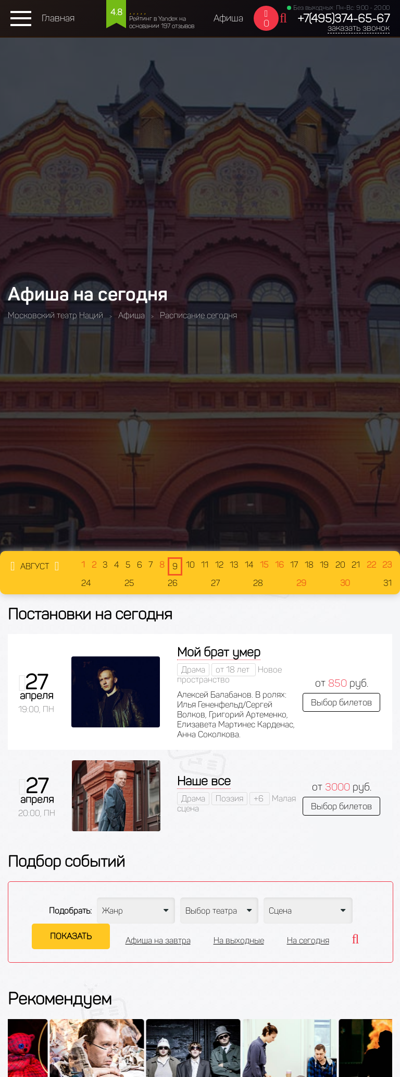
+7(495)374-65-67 (343, 18)
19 (324, 565)
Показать (71, 936)
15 (264, 565)
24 (86, 583)
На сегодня (308, 941)
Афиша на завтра (158, 941)
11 (204, 565)
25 (129, 583)
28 (258, 583)
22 (371, 565)
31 (387, 583)
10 (190, 565)
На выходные (239, 941)
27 (215, 583)
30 (345, 583)
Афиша (228, 18)
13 (234, 565)
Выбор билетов (341, 702)
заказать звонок (359, 28)
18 (309, 565)
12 (219, 565)
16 (279, 565)
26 (173, 583)
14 (249, 565)
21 (356, 565)
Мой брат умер (218, 652)
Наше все (204, 780)
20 (340, 565)
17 (294, 565)
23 (387, 565)
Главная (58, 18)
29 (301, 583)
